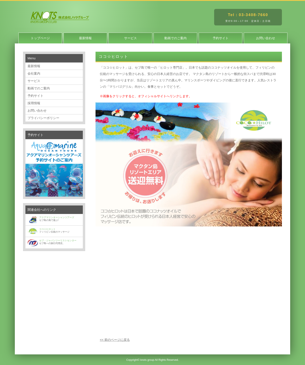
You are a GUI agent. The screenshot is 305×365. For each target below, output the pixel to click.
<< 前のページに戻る (115, 339)
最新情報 (85, 38)
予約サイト (221, 38)
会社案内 (34, 73)
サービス (130, 38)
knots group (147, 359)
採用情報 (34, 103)
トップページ (40, 38)
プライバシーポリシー (43, 118)
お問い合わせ (265, 38)
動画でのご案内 (175, 38)
